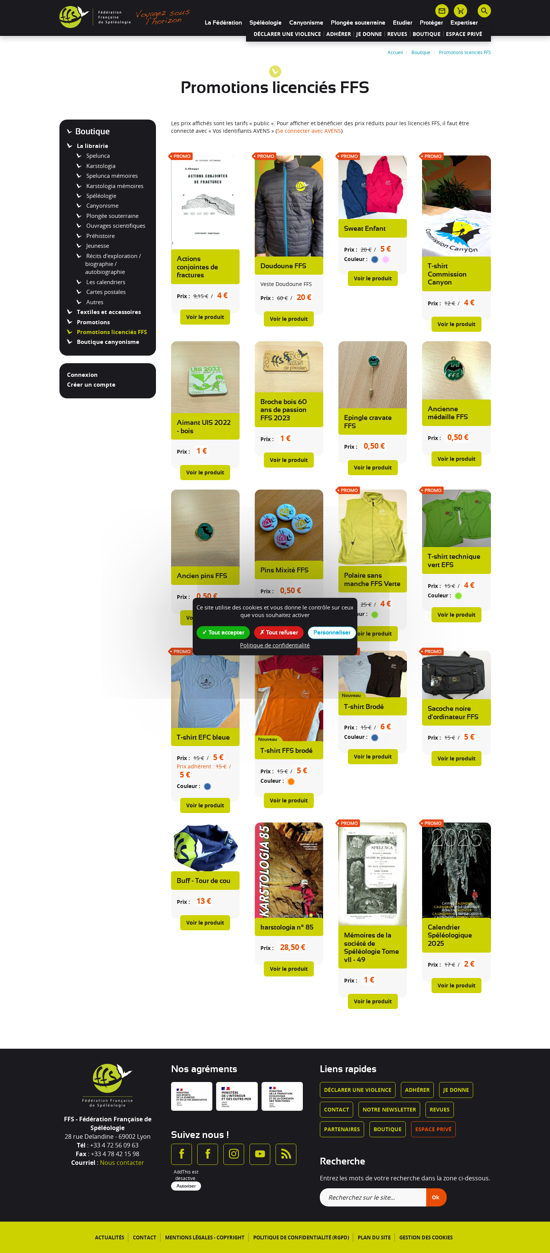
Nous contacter (122, 1162)
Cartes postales (105, 291)
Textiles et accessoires (108, 312)
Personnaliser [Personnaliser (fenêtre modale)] (332, 632)
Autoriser (186, 1186)
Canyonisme (306, 22)
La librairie (91, 145)
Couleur (354, 259)
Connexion (82, 374)
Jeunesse (97, 245)
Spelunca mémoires (111, 175)
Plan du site (374, 1237)
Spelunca (97, 155)
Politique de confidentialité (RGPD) (301, 1237)
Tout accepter (223, 632)
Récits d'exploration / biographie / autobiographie (113, 264)
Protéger (431, 22)
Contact (336, 1109)
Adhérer (338, 34)
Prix (182, 296)
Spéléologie (265, 22)
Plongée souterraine (358, 22)
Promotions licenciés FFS (111, 332)
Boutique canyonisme (107, 341)
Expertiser (464, 22)
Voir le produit (205, 316)
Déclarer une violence (287, 34)
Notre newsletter (389, 1109)
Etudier (402, 22)
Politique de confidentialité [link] (275, 645)
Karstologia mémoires (114, 186)
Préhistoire (100, 235)
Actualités (109, 1237)
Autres (94, 302)
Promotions (92, 322)
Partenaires (342, 1129)
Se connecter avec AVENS (309, 130)
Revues (397, 34)
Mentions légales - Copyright (205, 1237)
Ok (435, 1197)
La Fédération (223, 22)
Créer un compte (91, 384)
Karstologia (100, 165)
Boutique (427, 34)
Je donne (369, 34)
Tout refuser (279, 632)
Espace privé (464, 34)
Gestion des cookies (426, 1237)
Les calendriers (105, 282)
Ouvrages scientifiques (115, 225)
